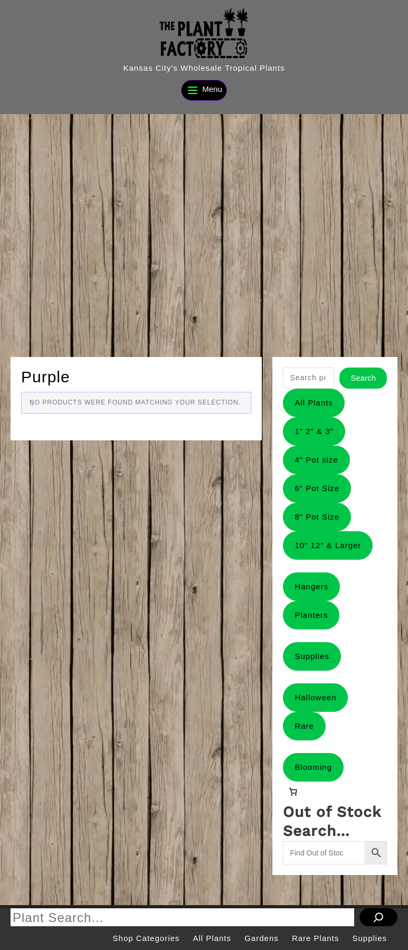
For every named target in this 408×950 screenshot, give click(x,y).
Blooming (313, 767)
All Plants (314, 402)
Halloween (315, 697)
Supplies (312, 656)
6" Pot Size (317, 488)
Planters (311, 614)
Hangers (311, 586)
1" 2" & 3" (314, 431)
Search (363, 377)
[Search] (378, 917)
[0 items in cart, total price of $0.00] (293, 792)
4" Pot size (316, 459)
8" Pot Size (317, 516)
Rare (304, 725)
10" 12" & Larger (328, 545)
